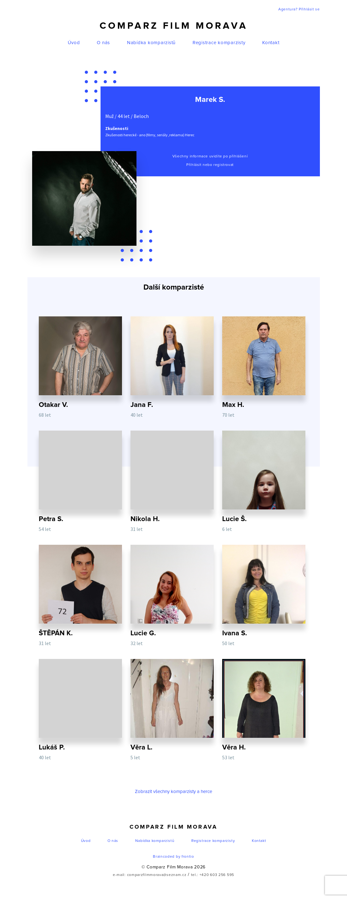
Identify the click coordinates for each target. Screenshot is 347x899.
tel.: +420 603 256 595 (212, 875)
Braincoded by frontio (173, 857)
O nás (103, 42)
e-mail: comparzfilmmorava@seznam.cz (150, 875)
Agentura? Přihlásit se (299, 9)
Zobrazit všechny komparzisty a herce (173, 791)
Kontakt (270, 42)
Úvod (74, 42)
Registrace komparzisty (219, 42)
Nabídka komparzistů (151, 42)
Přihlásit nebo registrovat (210, 165)
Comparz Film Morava (174, 26)
